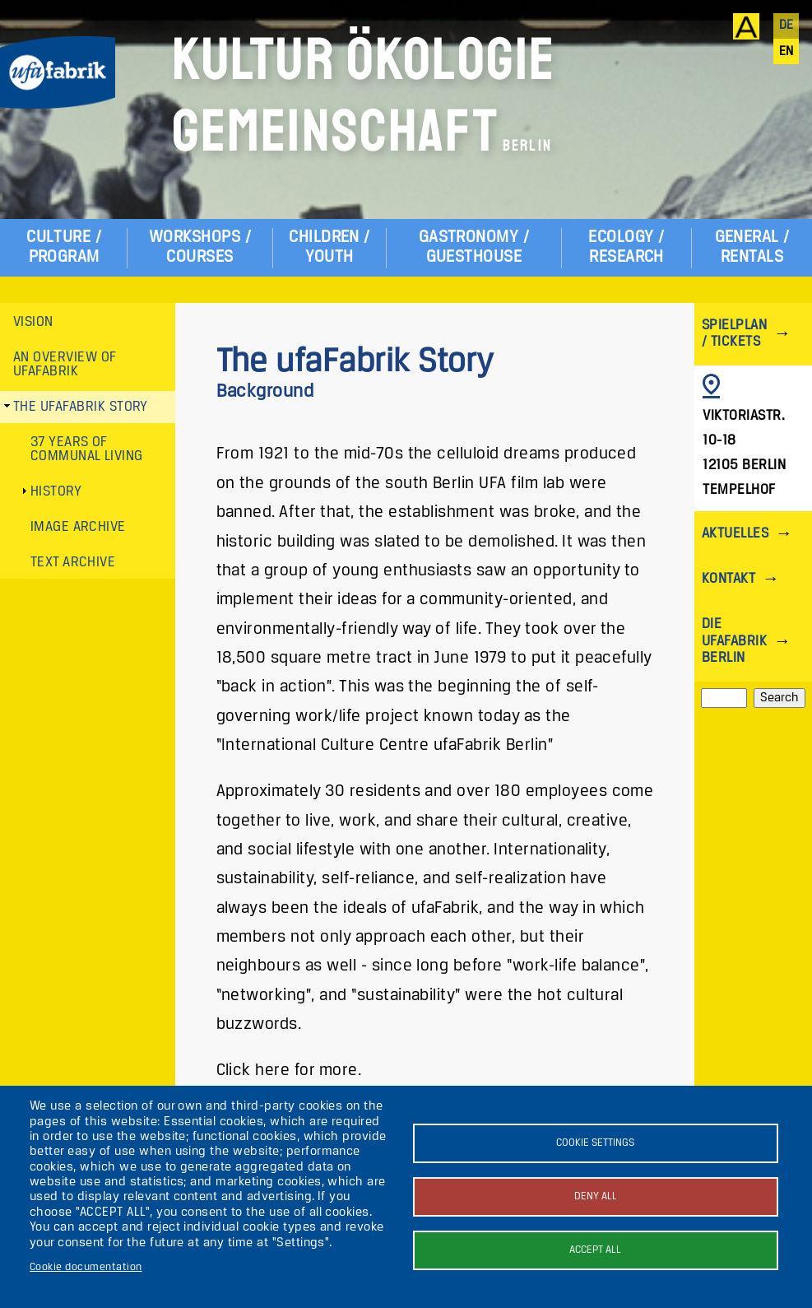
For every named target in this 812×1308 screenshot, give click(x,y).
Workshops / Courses (200, 247)
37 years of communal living (86, 449)
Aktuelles (735, 534)
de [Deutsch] (786, 25)
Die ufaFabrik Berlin (734, 640)
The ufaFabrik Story (80, 407)
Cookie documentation (86, 1267)
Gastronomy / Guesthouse (474, 247)
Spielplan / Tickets (734, 334)
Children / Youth (329, 247)
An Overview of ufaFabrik (64, 365)
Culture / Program (63, 247)
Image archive (78, 527)
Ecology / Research (626, 247)
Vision (33, 322)
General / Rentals (752, 247)
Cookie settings (595, 1143)
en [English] (786, 51)
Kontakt (728, 579)
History (55, 492)
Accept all (595, 1250)
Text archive (73, 563)
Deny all (595, 1196)
